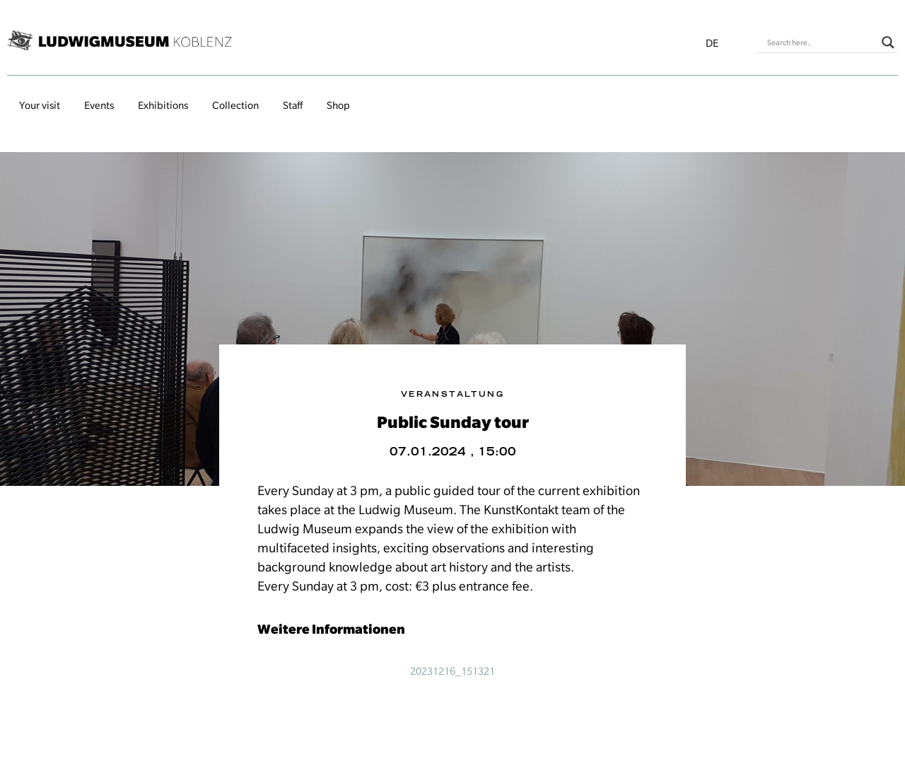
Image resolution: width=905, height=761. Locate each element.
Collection (235, 105)
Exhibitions (163, 105)
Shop (338, 105)
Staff (293, 105)
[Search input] (821, 42)
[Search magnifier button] (888, 42)
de (712, 43)
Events (99, 105)
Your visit (39, 105)
